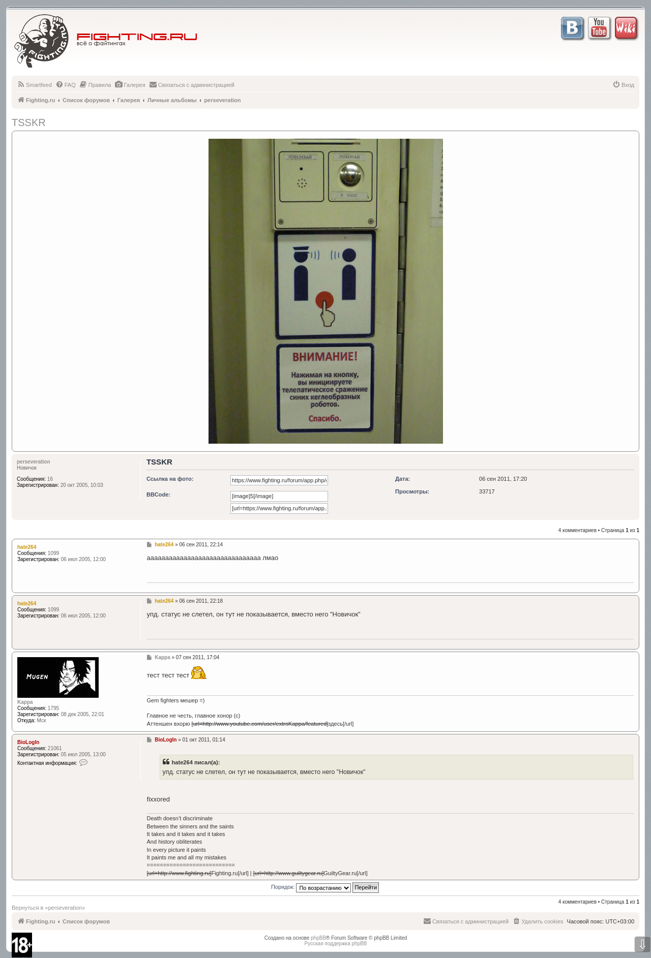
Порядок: (325, 887)
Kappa (25, 702)
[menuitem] (34, 85)
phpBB (318, 938)
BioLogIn (28, 742)
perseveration (33, 462)
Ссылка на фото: (169, 479)
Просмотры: (412, 491)
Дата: (402, 479)
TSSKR (29, 122)
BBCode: (158, 494)
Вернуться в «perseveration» (48, 908)
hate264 (26, 547)
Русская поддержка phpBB (335, 943)
